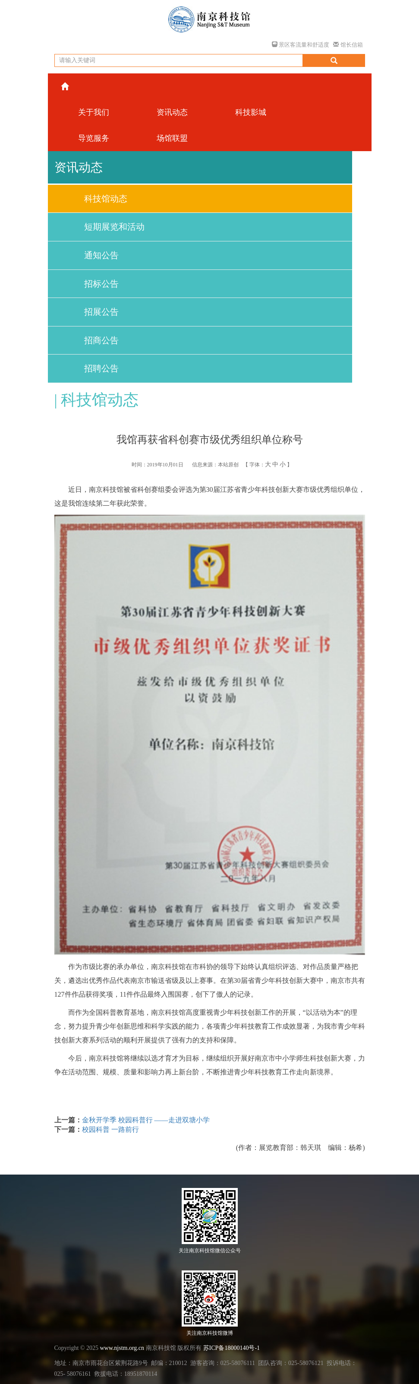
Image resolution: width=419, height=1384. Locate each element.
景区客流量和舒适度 (300, 44)
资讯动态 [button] (172, 112)
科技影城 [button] (250, 112)
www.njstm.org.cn (122, 1348)
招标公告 (101, 283)
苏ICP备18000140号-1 (231, 1348)
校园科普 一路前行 (110, 1129)
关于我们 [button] (93, 112)
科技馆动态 (105, 198)
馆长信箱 (347, 44)
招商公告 (101, 340)
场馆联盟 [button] (172, 138)
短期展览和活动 (114, 226)
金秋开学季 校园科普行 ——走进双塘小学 (146, 1120)
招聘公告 (101, 368)
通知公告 (101, 255)
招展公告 (101, 312)
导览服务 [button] (93, 138)
